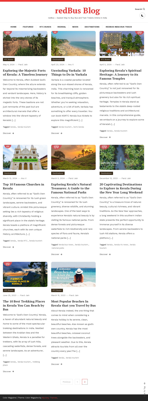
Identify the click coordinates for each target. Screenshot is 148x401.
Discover (8, 133)
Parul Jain (23, 64)
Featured (28, 27)
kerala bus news (66, 245)
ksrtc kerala (79, 127)
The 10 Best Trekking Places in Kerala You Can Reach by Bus (24, 305)
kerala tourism (24, 127)
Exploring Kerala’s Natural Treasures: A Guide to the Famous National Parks (71, 188)
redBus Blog (77, 10)
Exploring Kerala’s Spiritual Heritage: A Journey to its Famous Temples (120, 74)
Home (13, 27)
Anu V (71, 64)
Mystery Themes (49, 398)
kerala (13, 127)
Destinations (92, 27)
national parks (58, 248)
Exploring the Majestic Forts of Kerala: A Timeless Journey (25, 72)
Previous (67, 382)
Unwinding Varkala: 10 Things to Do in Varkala (69, 72)
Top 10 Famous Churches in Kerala (23, 186)
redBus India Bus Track (119, 27)
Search (140, 9)
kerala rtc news (121, 245)
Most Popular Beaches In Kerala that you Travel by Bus (73, 303)
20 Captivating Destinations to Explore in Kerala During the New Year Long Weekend (121, 188)
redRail (61, 27)
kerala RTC (22, 241)
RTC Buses (45, 27)
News (75, 27)
